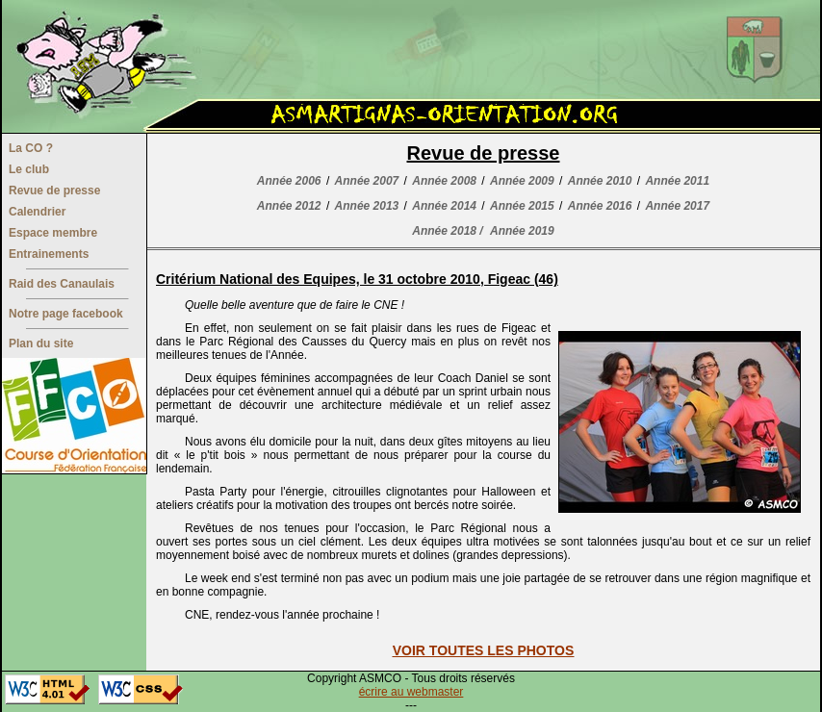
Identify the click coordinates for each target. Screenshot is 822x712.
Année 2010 (600, 181)
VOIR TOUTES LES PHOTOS (484, 650)
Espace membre (53, 233)
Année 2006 (289, 181)
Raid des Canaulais (62, 284)
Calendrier (37, 211)
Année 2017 (677, 206)
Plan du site (41, 343)
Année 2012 (289, 206)
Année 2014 (444, 206)
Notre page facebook (66, 313)
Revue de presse (54, 190)
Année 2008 (444, 181)
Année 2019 (522, 231)
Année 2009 (522, 181)
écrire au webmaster (411, 692)
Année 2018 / (447, 231)
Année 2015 (522, 206)
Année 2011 (677, 181)
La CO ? (31, 148)
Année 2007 (367, 181)
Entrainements (49, 254)
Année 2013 (367, 206)
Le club (29, 169)
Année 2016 (600, 206)
